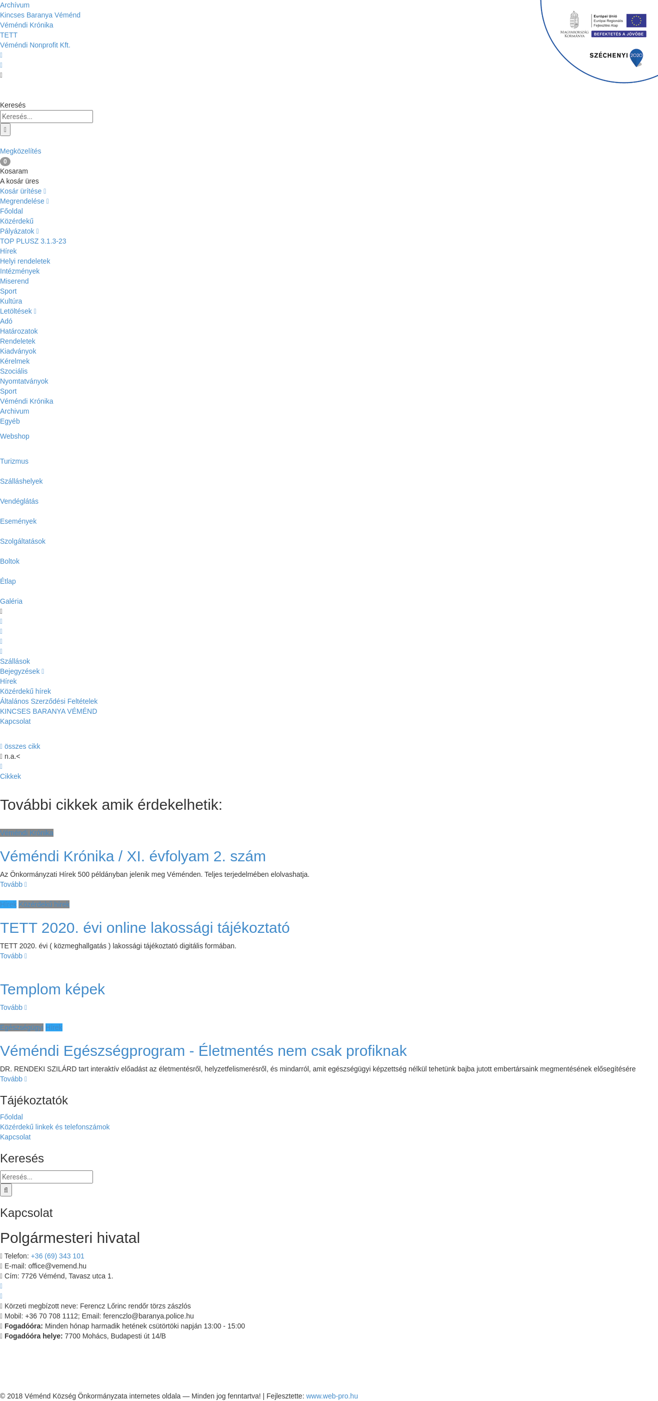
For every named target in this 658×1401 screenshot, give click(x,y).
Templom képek (52, 989)
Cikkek (10, 776)
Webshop (15, 436)
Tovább (13, 884)
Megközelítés (329, 145)
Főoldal (11, 211)
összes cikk (20, 746)
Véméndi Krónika (27, 25)
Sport (8, 291)
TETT (9, 35)
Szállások (15, 661)
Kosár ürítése (23, 191)
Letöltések (18, 311)
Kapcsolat (15, 721)
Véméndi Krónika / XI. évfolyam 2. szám (133, 856)
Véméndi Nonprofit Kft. (35, 45)
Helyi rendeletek (25, 261)
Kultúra (11, 301)
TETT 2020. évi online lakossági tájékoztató (145, 927)
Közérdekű (17, 221)
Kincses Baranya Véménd (40, 15)
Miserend (14, 281)
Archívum (15, 5)
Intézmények (20, 271)
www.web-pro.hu (332, 1396)
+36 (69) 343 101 (57, 1256)
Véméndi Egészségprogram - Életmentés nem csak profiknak (203, 1050)
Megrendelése (24, 201)
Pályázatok (19, 231)
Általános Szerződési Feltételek (49, 701)
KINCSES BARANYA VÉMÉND (48, 711)
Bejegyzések (22, 671)
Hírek (8, 251)
